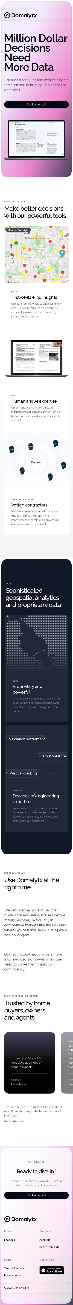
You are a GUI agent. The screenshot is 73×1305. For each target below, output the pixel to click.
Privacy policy (12, 1275)
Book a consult (36, 104)
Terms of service (14, 1268)
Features (9, 1239)
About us (44, 1239)
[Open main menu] (64, 15)
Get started (13, 1121)
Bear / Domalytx (49, 1247)
